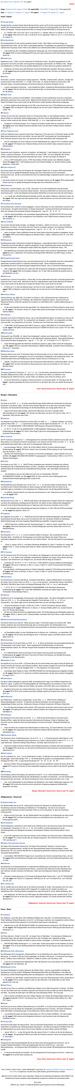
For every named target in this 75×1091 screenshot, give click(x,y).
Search (71, 4)
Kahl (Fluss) (7, 985)
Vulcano (6, 113)
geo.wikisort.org (6, 2)
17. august (25, 12)
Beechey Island (9, 351)
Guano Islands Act (9, 167)
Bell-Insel (7, 276)
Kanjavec (6, 418)
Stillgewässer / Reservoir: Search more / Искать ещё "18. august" (51, 903)
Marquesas (8, 240)
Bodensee (6, 863)
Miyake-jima (7, 58)
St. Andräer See (8, 884)
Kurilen (5, 77)
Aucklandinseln (8, 40)
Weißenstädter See (9, 802)
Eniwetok (7, 315)
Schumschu (8, 185)
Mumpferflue (7, 482)
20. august (52, 12)
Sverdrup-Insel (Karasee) (12, 204)
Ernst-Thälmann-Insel (10, 131)
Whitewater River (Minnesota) (13, 951)
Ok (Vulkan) (8, 753)
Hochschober (8, 640)
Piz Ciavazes (7, 552)
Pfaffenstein (8, 697)
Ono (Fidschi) (8, 222)
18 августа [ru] (10, 9)
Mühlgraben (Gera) (9, 967)
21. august (60, 12)
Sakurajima (8, 678)
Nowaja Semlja (8, 22)
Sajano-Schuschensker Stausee (14, 843)
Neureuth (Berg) (8, 498)
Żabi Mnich (8, 577)
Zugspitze (6, 514)
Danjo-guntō (8, 333)
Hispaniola (6, 149)
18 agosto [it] (53, 9)
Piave (5, 933)
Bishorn (6, 595)
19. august (43, 12)
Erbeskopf (7, 715)
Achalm (5, 461)
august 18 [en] (22, 9)
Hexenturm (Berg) (10, 735)
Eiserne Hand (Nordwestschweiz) (15, 620)
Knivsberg (7, 771)
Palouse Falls (7, 1022)
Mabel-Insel (7, 95)
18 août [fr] (43, 9)
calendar (16, 2)
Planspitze (6, 532)
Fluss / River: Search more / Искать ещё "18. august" (55, 1059)
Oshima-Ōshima (9, 294)
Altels (5, 400)
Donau (5, 1003)
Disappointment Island (12, 258)
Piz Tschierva (7, 436)
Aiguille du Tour (9, 660)
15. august (8, 12)
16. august (17, 12)
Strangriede (7, 1040)
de (21, 2)
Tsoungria (7, 369)
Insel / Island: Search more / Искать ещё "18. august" (55, 389)
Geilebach (6, 915)
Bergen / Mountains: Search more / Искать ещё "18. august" (53, 791)
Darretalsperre (8, 823)
